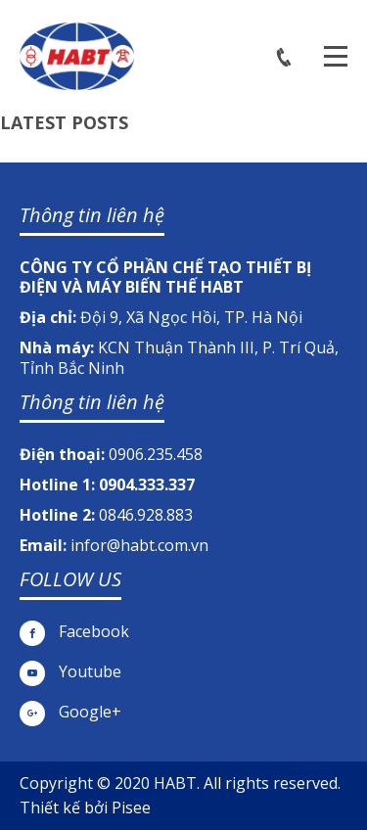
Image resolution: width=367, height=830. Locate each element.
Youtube (70, 672)
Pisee (131, 807)
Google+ (70, 712)
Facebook (74, 632)
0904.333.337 (147, 484)
